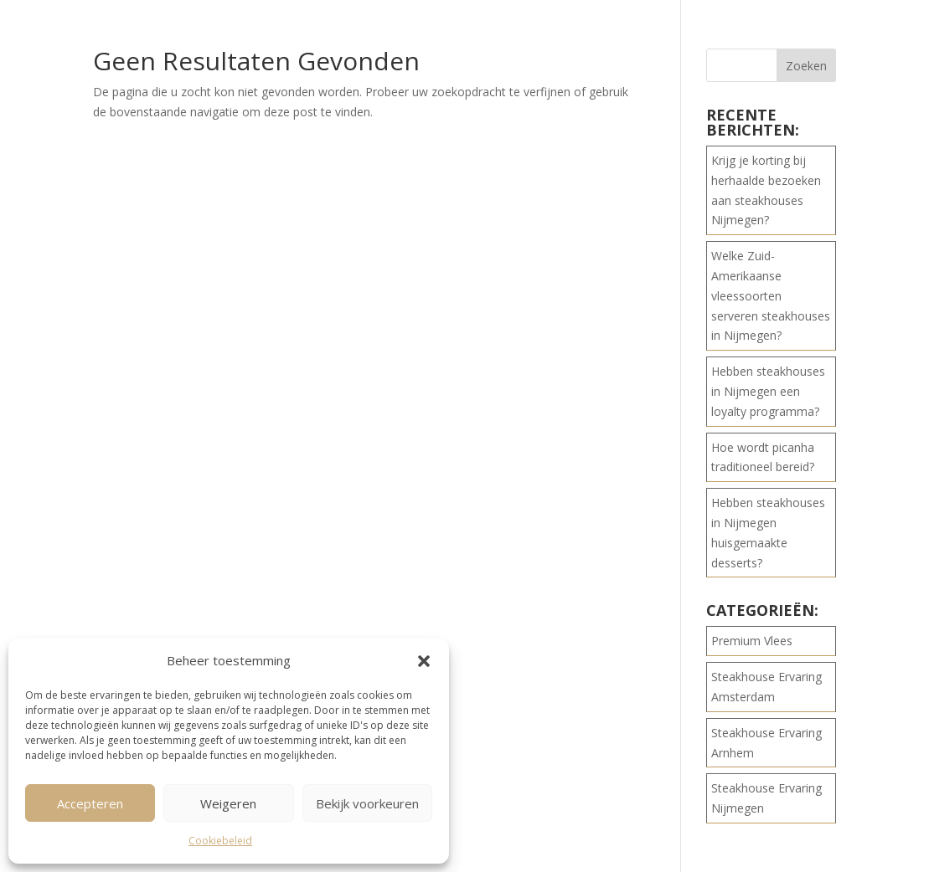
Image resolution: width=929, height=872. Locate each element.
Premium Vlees (751, 641)
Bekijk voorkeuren (367, 803)
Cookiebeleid (220, 841)
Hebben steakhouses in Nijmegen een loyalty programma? (768, 391)
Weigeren (228, 803)
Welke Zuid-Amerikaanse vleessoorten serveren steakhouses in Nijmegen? (770, 295)
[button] (423, 661)
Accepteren (90, 803)
